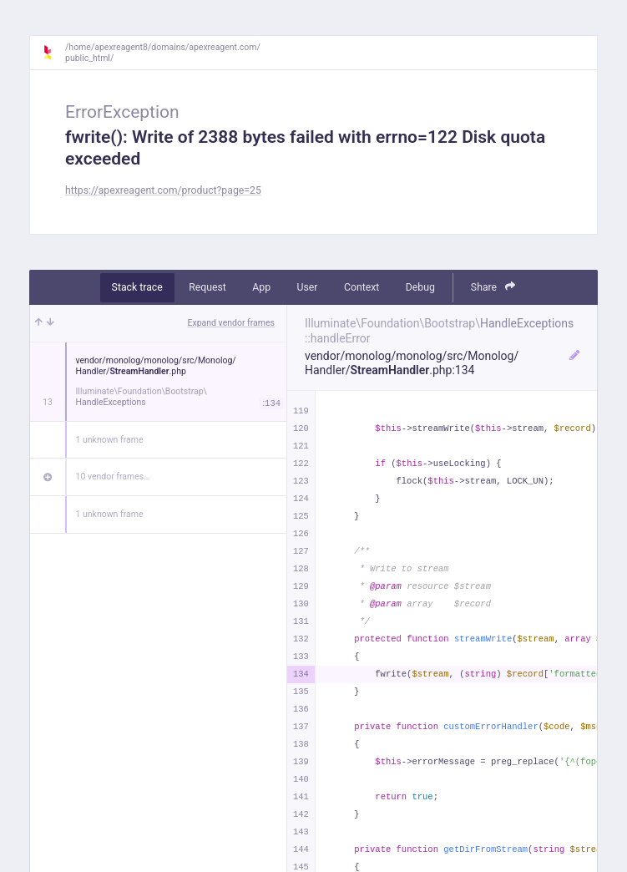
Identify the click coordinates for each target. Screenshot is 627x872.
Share (493, 287)
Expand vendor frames (231, 322)
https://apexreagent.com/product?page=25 (163, 190)
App (261, 287)
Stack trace (137, 287)
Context (361, 287)
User (307, 287)
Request (207, 287)
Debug (420, 287)
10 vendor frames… (113, 476)
